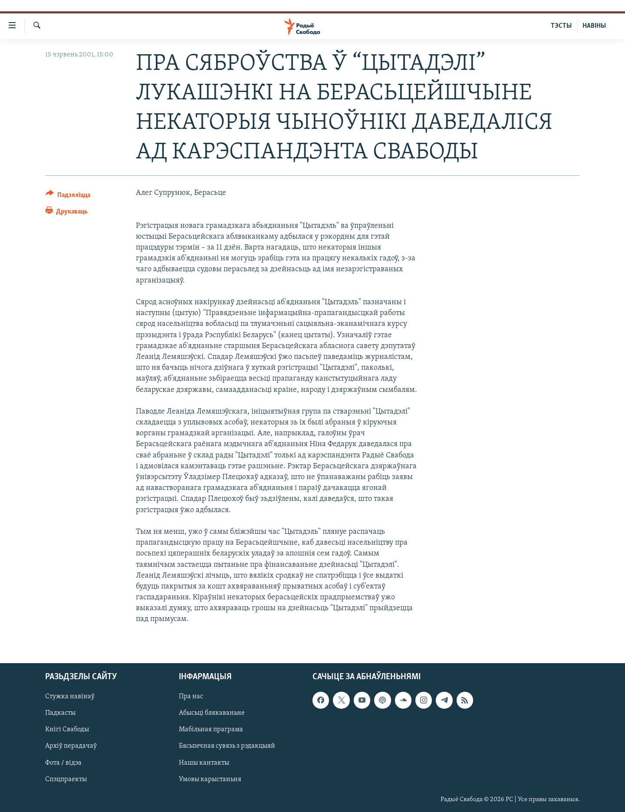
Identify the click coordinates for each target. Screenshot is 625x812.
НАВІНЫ (594, 26)
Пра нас (191, 696)
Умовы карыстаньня (210, 779)
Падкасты (60, 713)
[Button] (68, 196)
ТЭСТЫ (561, 26)
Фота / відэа (63, 762)
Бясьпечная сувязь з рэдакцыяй (227, 746)
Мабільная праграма (211, 729)
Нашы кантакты (204, 762)
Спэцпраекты (66, 779)
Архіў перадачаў (71, 746)
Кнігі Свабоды (67, 729)
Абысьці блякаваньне (212, 713)
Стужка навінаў (70, 696)
